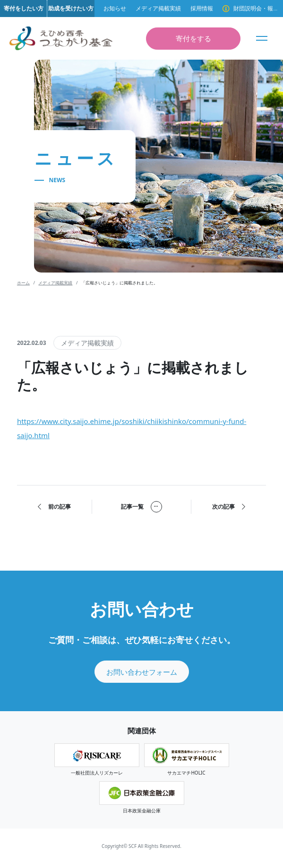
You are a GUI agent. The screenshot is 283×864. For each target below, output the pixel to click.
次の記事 (228, 507)
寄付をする (193, 38)
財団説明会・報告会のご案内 (256, 8)
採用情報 (201, 8)
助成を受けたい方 (71, 8)
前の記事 (54, 507)
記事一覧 (141, 506)
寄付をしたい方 (23, 8)
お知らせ (114, 8)
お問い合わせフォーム (141, 672)
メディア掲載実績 (158, 8)
